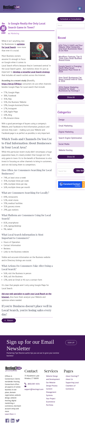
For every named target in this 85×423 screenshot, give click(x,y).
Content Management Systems (51, 392)
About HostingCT (72, 376)
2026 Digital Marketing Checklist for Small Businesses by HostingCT (69, 89)
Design (62, 119)
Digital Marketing (66, 131)
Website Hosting (65, 150)
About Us (69, 379)
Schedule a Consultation (70, 19)
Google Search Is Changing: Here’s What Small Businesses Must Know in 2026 (70, 69)
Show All (71, 97)
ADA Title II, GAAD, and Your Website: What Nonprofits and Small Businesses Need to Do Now (71, 48)
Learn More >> (10, 414)
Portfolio (49, 405)
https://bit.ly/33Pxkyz (11, 83)
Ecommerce (50, 402)
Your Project (50, 398)
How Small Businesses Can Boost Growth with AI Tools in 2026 (70, 79)
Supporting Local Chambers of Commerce (72, 385)
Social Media (64, 144)
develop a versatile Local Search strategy (31, 72)
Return (8, 320)
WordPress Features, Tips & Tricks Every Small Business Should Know (70, 58)
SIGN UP (71, 342)
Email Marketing (65, 125)
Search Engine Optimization (70, 138)
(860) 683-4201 (32, 384)
